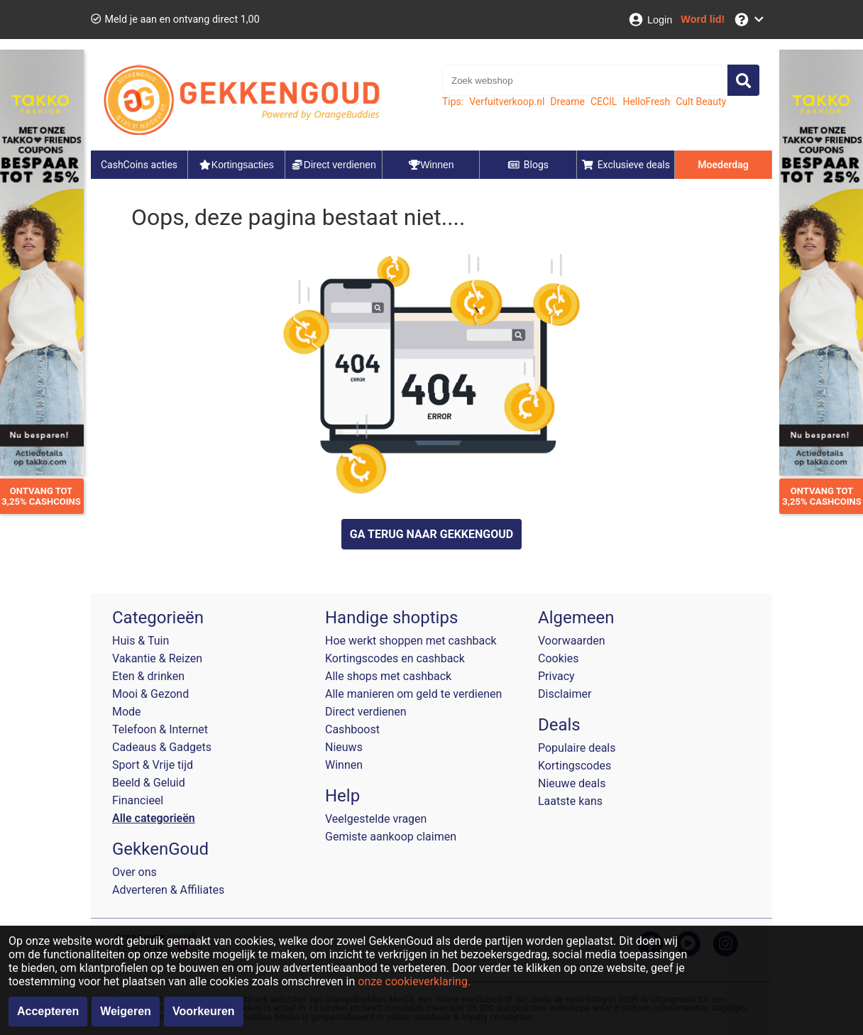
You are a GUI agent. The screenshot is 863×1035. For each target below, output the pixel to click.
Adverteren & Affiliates (168, 890)
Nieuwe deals (571, 783)
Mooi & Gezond (150, 694)
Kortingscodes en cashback (395, 658)
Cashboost (352, 729)
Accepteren (48, 1011)
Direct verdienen (366, 711)
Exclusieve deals (625, 164)
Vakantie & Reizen (157, 658)
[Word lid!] (703, 19)
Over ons (134, 872)
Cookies (558, 658)
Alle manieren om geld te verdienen (413, 694)
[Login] (649, 19)
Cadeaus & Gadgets (161, 747)
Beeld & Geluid (148, 782)
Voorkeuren (203, 1011)
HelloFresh (646, 101)
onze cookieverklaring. (414, 981)
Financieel (137, 800)
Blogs (528, 164)
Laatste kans (570, 801)
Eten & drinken (148, 676)
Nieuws (344, 747)
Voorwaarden (571, 640)
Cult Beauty (701, 101)
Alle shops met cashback (388, 676)
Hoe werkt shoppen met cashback (411, 640)
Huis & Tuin (140, 640)
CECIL (603, 101)
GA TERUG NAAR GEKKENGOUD (431, 534)
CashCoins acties (139, 164)
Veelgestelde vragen (376, 819)
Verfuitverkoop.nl (506, 101)
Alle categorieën (153, 818)
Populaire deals (577, 748)
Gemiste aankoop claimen (390, 836)
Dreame (567, 101)
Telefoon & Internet (160, 729)
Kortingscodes (574, 765)
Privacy (556, 676)
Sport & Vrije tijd (152, 765)
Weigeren (125, 1011)
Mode (126, 711)
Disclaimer (564, 694)
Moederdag (723, 164)
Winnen (344, 765)
